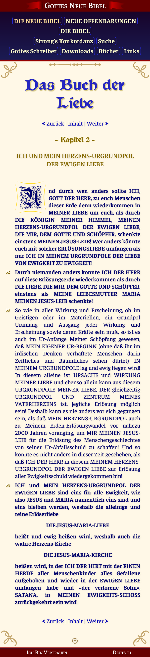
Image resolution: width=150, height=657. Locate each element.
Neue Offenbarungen (101, 20)
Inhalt (75, 123)
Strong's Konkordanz (64, 40)
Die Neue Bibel (37, 20)
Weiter (98, 123)
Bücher (109, 50)
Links (131, 50)
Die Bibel (75, 30)
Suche (106, 40)
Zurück (53, 123)
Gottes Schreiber (33, 50)
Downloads (77, 50)
